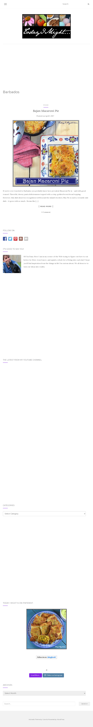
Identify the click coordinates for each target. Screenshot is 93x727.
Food (46, 105)
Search (84, 704)
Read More (45, 206)
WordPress (60, 719)
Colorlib (45, 719)
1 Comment (45, 212)
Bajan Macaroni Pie (46, 111)
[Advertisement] (46, 63)
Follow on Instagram (53, 675)
